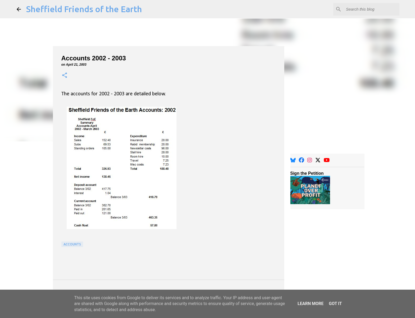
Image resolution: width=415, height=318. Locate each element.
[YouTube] (327, 160)
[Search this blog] (371, 9)
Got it (335, 303)
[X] (318, 160)
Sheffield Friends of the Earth (84, 9)
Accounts (72, 244)
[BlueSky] (293, 160)
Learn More (310, 303)
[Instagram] (309, 160)
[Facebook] (301, 160)
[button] (64, 75)
